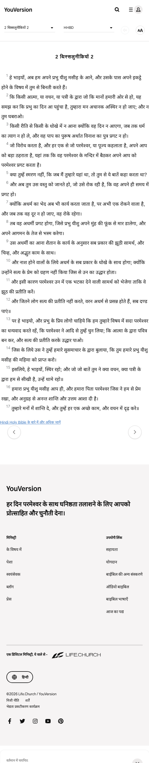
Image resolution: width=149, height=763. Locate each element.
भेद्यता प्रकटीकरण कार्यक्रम (23, 706)
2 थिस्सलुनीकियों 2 (29, 28)
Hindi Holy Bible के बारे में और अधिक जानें (30, 422)
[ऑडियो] (125, 30)
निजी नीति (12, 700)
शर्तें (27, 700)
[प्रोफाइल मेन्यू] (134, 9)
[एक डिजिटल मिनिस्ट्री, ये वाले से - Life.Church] (74, 652)
